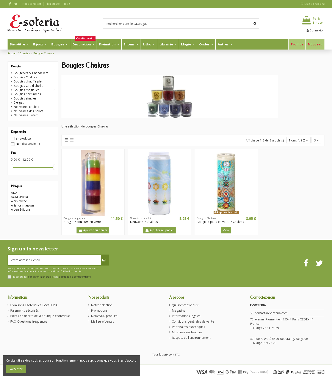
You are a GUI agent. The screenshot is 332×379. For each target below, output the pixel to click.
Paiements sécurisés (24, 310)
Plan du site (53, 4)
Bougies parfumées (27, 94)
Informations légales (186, 316)
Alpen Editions (21, 209)
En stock (23, 138)
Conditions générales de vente (193, 321)
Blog (67, 4)
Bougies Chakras (25, 77)
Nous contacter (32, 4)
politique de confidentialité (75, 276)
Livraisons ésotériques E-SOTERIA (34, 305)
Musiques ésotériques (187, 332)
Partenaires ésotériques (188, 327)
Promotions (99, 310)
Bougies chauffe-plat (28, 81)
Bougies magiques (26, 90)
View (226, 230)
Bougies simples (25, 98)
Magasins (178, 310)
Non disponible (28, 144)
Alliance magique (22, 205)
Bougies (16, 66)
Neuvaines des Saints (28, 111)
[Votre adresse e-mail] (54, 260)
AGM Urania (19, 197)
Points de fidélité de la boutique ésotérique (40, 316)
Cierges (19, 102)
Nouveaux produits (104, 316)
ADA (14, 193)
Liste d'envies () (312, 4)
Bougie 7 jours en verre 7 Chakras (220, 222)
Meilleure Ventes (102, 321)
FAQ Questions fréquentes (28, 321)
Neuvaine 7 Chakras (144, 222)
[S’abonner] (105, 260)
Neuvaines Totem (26, 115)
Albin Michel (19, 201)
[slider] (12, 167)
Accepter (16, 369)
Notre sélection (102, 305)
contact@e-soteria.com (271, 313)
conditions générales (40, 276)
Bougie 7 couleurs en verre (82, 222)
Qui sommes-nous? (185, 305)
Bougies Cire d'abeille (28, 86)
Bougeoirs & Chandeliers (31, 73)
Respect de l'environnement (191, 338)
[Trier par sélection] (298, 140)
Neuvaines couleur (26, 107)
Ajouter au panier (92, 230)
